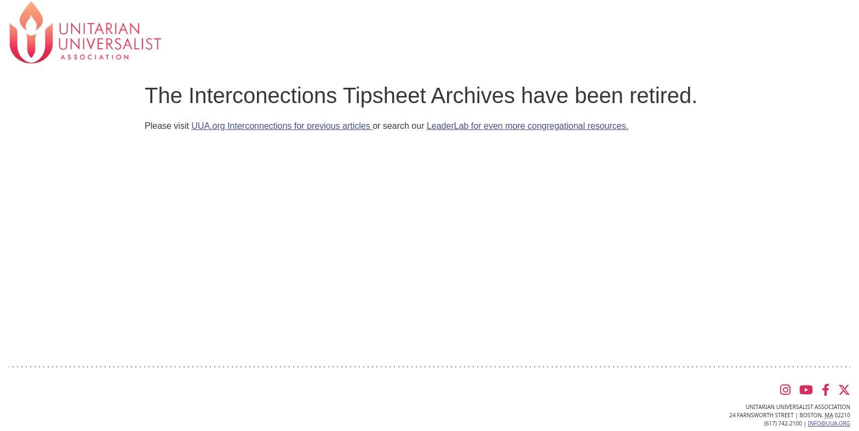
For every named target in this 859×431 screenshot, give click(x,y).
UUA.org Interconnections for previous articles (282, 126)
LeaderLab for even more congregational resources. (527, 126)
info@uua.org (829, 423)
